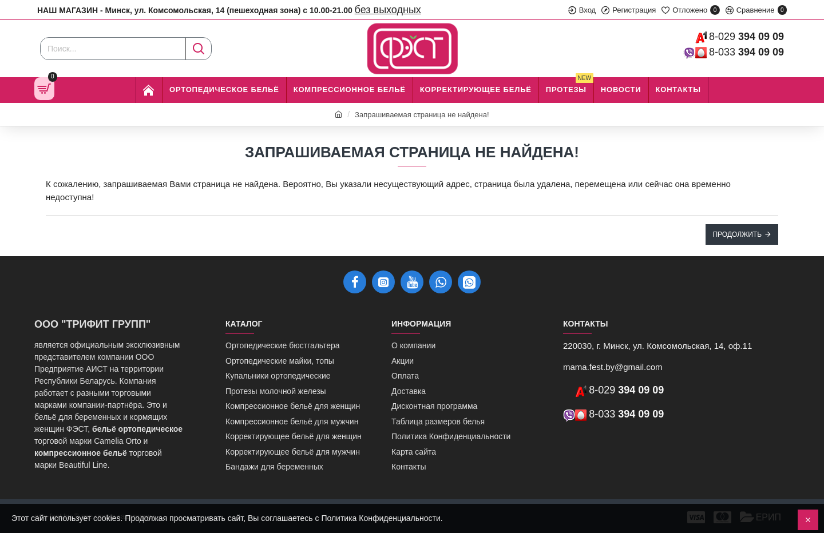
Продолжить (737, 234)
